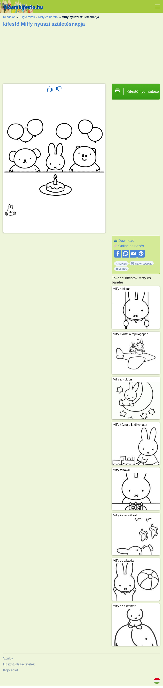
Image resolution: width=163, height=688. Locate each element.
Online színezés (131, 246)
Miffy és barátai (48, 17)
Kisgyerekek (27, 17)
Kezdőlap (9, 17)
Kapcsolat (10, 670)
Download (126, 241)
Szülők (8, 658)
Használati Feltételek (19, 664)
